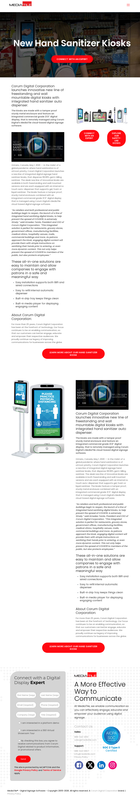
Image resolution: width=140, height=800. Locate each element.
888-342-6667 (81, 751)
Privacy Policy (81, 757)
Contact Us (83, 726)
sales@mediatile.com (85, 739)
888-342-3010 (81, 736)
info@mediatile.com (84, 754)
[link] (102, 116)
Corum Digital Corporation (104, 790)
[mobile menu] (128, 5)
